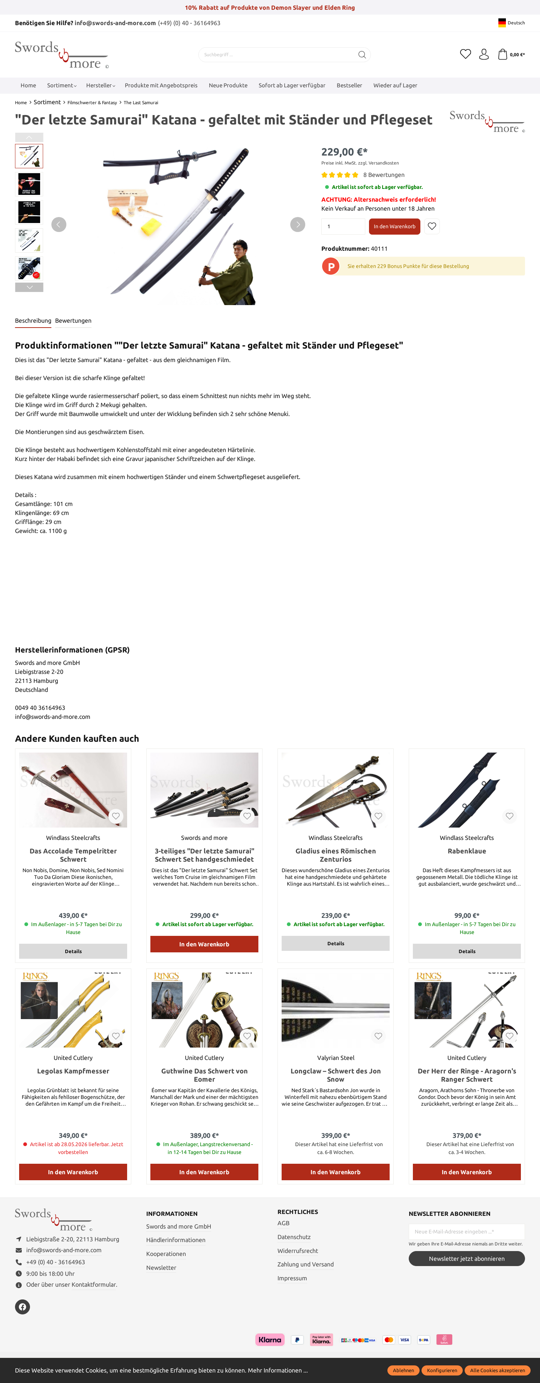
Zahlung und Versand (306, 1264)
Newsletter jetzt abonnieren (467, 1258)
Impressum (292, 1278)
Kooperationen (166, 1253)
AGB (284, 1223)
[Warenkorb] (511, 54)
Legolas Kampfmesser (73, 1071)
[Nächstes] (297, 224)
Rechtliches (298, 1212)
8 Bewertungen (384, 174)
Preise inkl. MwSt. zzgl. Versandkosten (360, 162)
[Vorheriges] (58, 224)
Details (73, 951)
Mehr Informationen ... (278, 1370)
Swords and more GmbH (178, 1226)
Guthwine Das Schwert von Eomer (204, 1075)
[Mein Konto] (483, 54)
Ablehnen (403, 1370)
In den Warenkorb (395, 226)
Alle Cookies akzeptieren (497, 1370)
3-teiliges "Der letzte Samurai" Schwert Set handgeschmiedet (204, 855)
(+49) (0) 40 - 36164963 (189, 22)
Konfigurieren (442, 1370)
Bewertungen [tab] (73, 320)
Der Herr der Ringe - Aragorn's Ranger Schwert (467, 1075)
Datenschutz (294, 1236)
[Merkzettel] (465, 54)
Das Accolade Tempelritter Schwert (73, 855)
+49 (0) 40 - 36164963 (55, 1262)
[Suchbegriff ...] (276, 54)
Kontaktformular (94, 1285)
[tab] (33, 321)
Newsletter (161, 1267)
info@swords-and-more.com (115, 22)
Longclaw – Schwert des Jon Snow (336, 1075)
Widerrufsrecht (298, 1250)
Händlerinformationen (176, 1239)
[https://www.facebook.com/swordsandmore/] (22, 1307)
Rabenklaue (467, 851)
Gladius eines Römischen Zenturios (336, 855)
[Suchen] (362, 54)
